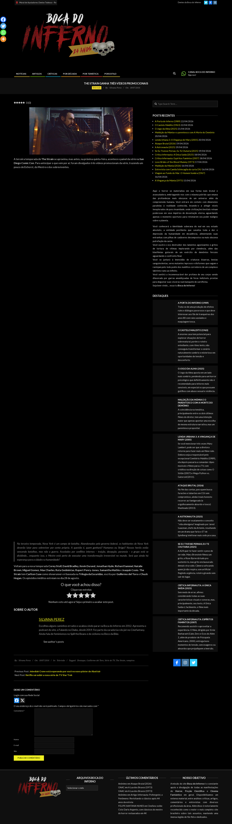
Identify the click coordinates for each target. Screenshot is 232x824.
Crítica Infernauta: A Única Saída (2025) (174, 154)
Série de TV (110, 660)
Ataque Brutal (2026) (165, 143)
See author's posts (54, 641)
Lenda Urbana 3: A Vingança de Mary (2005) (176, 139)
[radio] (69, 596)
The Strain (120, 660)
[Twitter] (3, 26)
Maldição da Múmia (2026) (168, 165)
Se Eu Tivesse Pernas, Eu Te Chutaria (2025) (176, 151)
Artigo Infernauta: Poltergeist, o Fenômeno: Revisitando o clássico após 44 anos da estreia (140, 798)
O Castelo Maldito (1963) (167, 125)
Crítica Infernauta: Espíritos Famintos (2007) (177, 158)
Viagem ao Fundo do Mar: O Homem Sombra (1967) (180, 173)
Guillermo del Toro (95, 660)
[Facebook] (3, 19)
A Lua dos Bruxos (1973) (140, 787)
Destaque (81, 660)
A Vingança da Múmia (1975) (169, 180)
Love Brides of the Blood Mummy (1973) (175, 162)
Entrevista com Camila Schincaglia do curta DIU (178, 169)
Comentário (19, 711)
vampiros (130, 660)
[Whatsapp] (3, 32)
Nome (16, 739)
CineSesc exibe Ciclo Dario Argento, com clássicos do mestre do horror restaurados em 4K (140, 809)
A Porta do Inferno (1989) (168, 121)
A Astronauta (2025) (165, 147)
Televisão (96, 88)
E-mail (16, 745)
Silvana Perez (51, 619)
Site (15, 751)
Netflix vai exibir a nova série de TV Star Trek (49, 675)
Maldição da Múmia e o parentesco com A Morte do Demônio (185, 132)
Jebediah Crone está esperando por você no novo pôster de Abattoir (65, 671)
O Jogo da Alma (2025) (166, 128)
